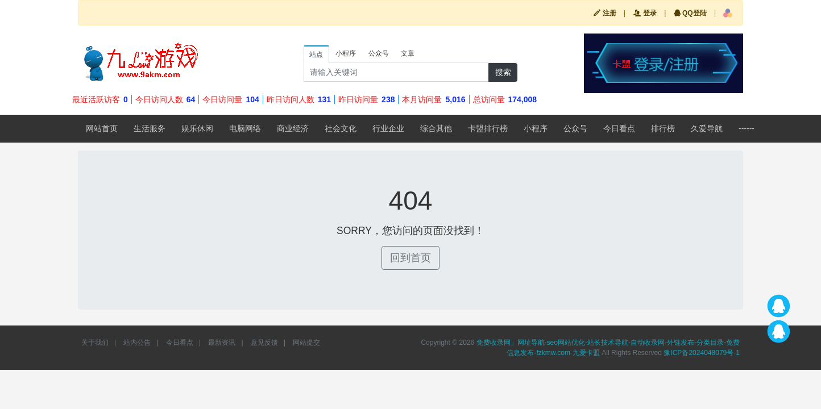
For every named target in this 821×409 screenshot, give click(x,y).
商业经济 (293, 128)
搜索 (503, 72)
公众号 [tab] (378, 53)
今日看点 (619, 128)
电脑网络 (245, 128)
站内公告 (137, 343)
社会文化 (340, 128)
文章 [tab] (407, 53)
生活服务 (149, 128)
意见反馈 (264, 343)
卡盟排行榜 (488, 128)
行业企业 (388, 128)
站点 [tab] (316, 55)
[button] (727, 13)
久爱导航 (707, 128)
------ (746, 128)
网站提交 (306, 343)
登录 (645, 13)
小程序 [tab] (345, 53)
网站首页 (102, 128)
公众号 (575, 128)
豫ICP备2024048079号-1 (702, 353)
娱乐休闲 (197, 128)
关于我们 (95, 343)
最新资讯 (221, 343)
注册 (605, 13)
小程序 (536, 128)
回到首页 (410, 258)
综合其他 (436, 128)
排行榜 (663, 128)
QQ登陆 (690, 13)
